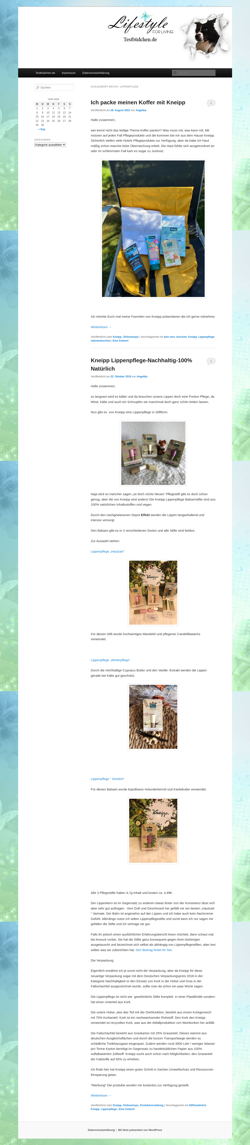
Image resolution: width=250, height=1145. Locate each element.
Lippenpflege (206, 336)
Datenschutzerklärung (95, 72)
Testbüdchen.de (45, 72)
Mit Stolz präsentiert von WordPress (140, 1130)
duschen (181, 336)
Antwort (121, 340)
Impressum (68, 72)
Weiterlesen (101, 327)
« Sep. (42, 129)
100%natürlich (197, 1105)
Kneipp (117, 336)
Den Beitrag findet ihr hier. (154, 950)
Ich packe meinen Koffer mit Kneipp (138, 102)
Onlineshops (131, 336)
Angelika (141, 110)
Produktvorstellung (151, 1105)
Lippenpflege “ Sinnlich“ (107, 779)
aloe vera (169, 336)
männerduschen (101, 340)
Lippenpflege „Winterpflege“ (110, 660)
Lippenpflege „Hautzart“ (107, 551)
